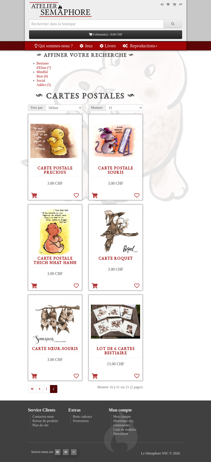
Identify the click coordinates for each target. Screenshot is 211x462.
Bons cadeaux (82, 416)
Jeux (86, 45)
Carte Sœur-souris (55, 348)
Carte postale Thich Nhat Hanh (55, 260)
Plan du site (41, 425)
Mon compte (122, 416)
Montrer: (97, 107)
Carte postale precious (55, 170)
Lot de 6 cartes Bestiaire (115, 350)
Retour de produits (45, 421)
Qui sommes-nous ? (54, 45)
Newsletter (120, 434)
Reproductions (140, 45)
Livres (108, 45)
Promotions (81, 421)
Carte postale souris (115, 170)
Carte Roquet (115, 258)
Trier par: (36, 107)
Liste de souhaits (125, 429)
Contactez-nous (43, 416)
